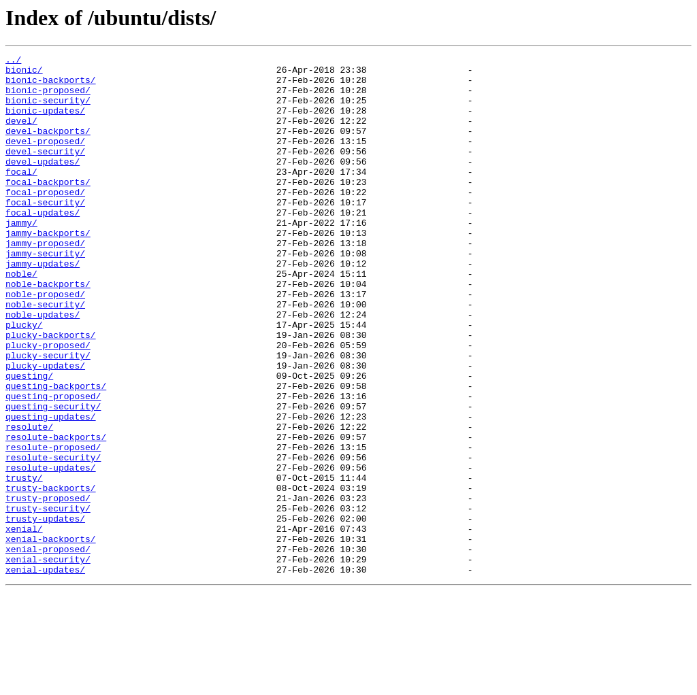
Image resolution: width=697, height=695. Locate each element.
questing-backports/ (55, 453)
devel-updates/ (42, 183)
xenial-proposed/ (48, 649)
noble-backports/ (48, 330)
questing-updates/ (50, 490)
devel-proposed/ (45, 159)
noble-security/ (45, 355)
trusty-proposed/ (48, 587)
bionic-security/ (48, 110)
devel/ (21, 135)
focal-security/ (45, 232)
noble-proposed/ (45, 343)
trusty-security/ (48, 600)
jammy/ (21, 257)
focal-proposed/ (45, 220)
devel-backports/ (48, 147)
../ (13, 61)
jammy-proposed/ (45, 281)
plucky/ (24, 379)
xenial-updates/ (45, 673)
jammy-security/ (45, 294)
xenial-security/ (48, 661)
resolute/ (29, 502)
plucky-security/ (48, 416)
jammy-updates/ (42, 306)
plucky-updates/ (45, 428)
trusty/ (24, 563)
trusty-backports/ (50, 575)
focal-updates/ (42, 245)
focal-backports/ (48, 208)
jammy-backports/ (48, 269)
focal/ (21, 196)
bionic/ (24, 73)
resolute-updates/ (50, 551)
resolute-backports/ (55, 514)
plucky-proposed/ (48, 404)
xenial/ (24, 624)
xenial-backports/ (50, 636)
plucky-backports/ (50, 392)
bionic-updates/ (45, 122)
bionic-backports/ (50, 86)
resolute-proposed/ (53, 526)
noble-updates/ (42, 367)
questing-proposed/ (53, 465)
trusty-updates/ (45, 612)
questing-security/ (53, 477)
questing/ (29, 441)
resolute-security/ (53, 538)
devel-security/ (45, 171)
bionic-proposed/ (48, 98)
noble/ (21, 318)
